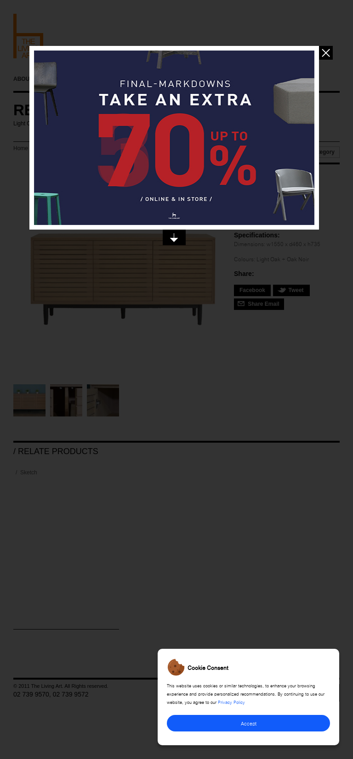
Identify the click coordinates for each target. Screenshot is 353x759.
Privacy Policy (231, 701)
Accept (248, 723)
